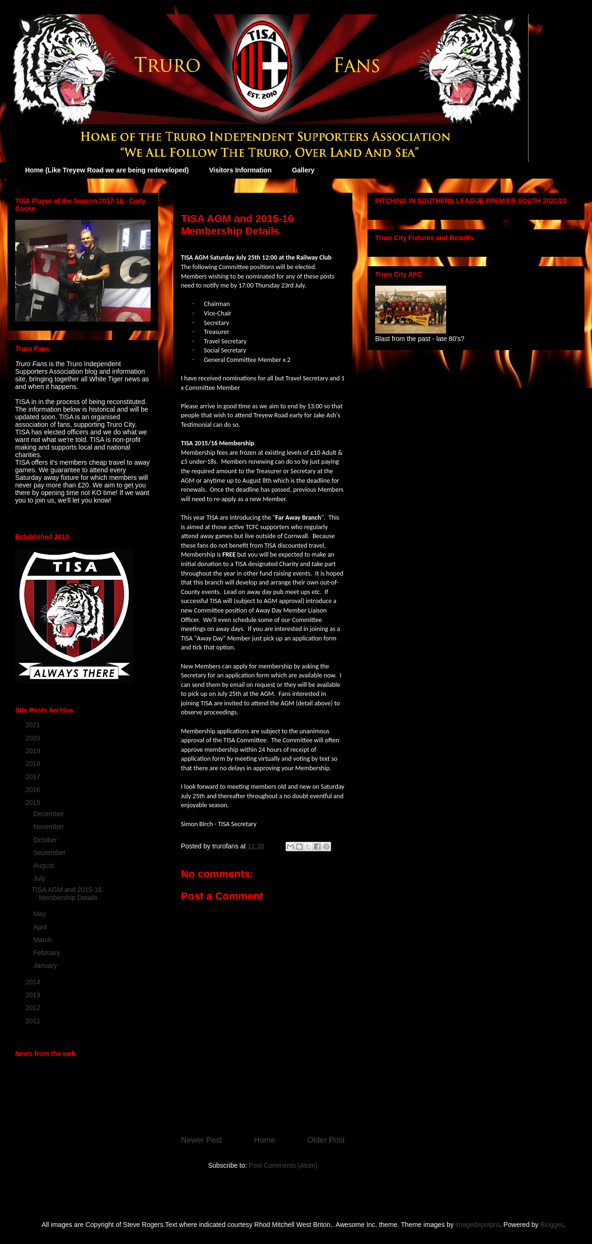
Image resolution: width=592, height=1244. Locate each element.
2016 (34, 789)
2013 (34, 995)
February (47, 952)
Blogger (551, 1224)
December (49, 814)
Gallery (303, 170)
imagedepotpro (478, 1224)
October (46, 840)
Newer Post (201, 1140)
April (40, 927)
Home (264, 1140)
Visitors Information (240, 170)
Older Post (326, 1140)
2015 (34, 802)
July (40, 878)
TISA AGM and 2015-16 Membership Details (67, 893)
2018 (34, 763)
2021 (34, 725)
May (40, 914)
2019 (34, 751)
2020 (34, 738)
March (43, 940)
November (49, 826)
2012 (34, 1007)
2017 (34, 777)
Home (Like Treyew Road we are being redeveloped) (106, 170)
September (50, 852)
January (46, 965)
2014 (34, 982)
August (44, 865)
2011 (34, 1021)
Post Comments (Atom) (283, 1165)
